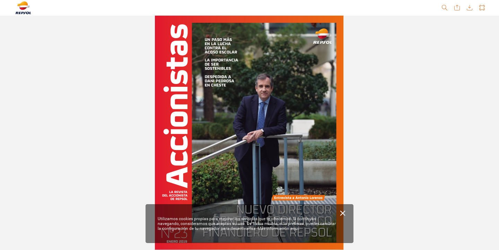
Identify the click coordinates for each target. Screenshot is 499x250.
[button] (444, 8)
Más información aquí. (278, 228)
